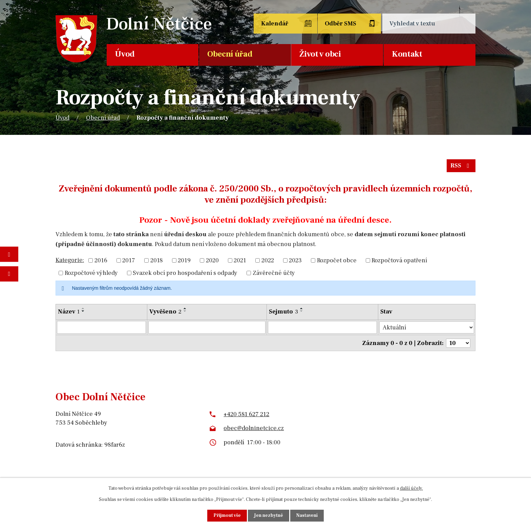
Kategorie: (70, 260)
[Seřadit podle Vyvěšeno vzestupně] (185, 308)
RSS (461, 166)
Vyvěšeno (165, 312)
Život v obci (320, 54)
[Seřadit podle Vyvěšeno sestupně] (185, 311)
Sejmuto (283, 312)
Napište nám (9, 273)
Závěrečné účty (274, 273)
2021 (240, 260)
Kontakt (407, 54)
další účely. (411, 488)
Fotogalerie (9, 254)
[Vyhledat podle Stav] (427, 327)
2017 (128, 260)
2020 (212, 260)
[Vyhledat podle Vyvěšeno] (207, 327)
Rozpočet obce (337, 260)
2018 (156, 260)
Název (69, 312)
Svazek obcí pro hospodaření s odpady (185, 273)
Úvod (125, 54)
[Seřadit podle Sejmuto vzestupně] (302, 308)
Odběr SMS (341, 23)
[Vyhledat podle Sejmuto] (322, 327)
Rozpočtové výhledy (91, 273)
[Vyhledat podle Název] (101, 327)
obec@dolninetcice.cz (254, 428)
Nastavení (307, 515)
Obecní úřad (230, 54)
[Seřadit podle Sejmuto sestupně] (302, 311)
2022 (267, 260)
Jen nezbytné (268, 515)
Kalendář (274, 23)
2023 (295, 260)
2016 (100, 260)
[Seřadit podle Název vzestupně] (83, 308)
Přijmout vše (227, 515)
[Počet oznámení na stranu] (458, 342)
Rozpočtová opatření (399, 260)
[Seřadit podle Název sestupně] (83, 311)
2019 (184, 260)
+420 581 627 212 (246, 414)
